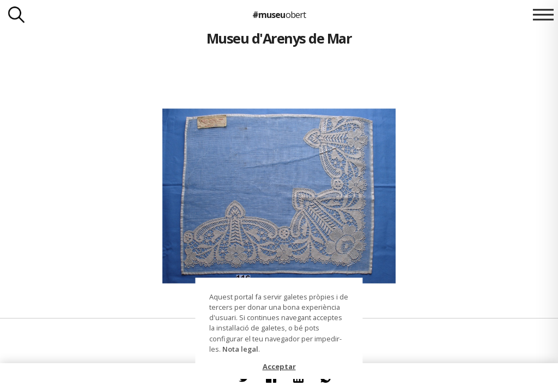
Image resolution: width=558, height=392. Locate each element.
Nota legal (240, 349)
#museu (278, 15)
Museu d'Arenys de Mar (279, 38)
